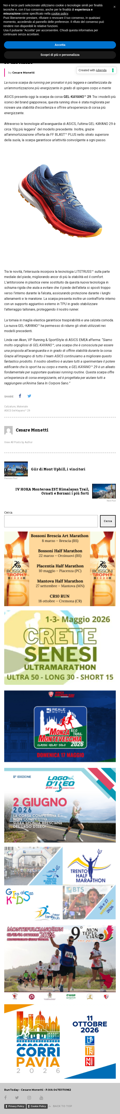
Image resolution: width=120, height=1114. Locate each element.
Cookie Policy (38, 1106)
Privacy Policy (16, 1106)
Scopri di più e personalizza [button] (59, 54)
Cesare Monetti (23, 72)
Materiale (22, 406)
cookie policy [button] (59, 13)
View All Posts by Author (18, 442)
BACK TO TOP (60, 1106)
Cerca (8, 513)
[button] (114, 6)
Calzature (10, 406)
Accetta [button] (60, 45)
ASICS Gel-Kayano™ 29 (17, 410)
